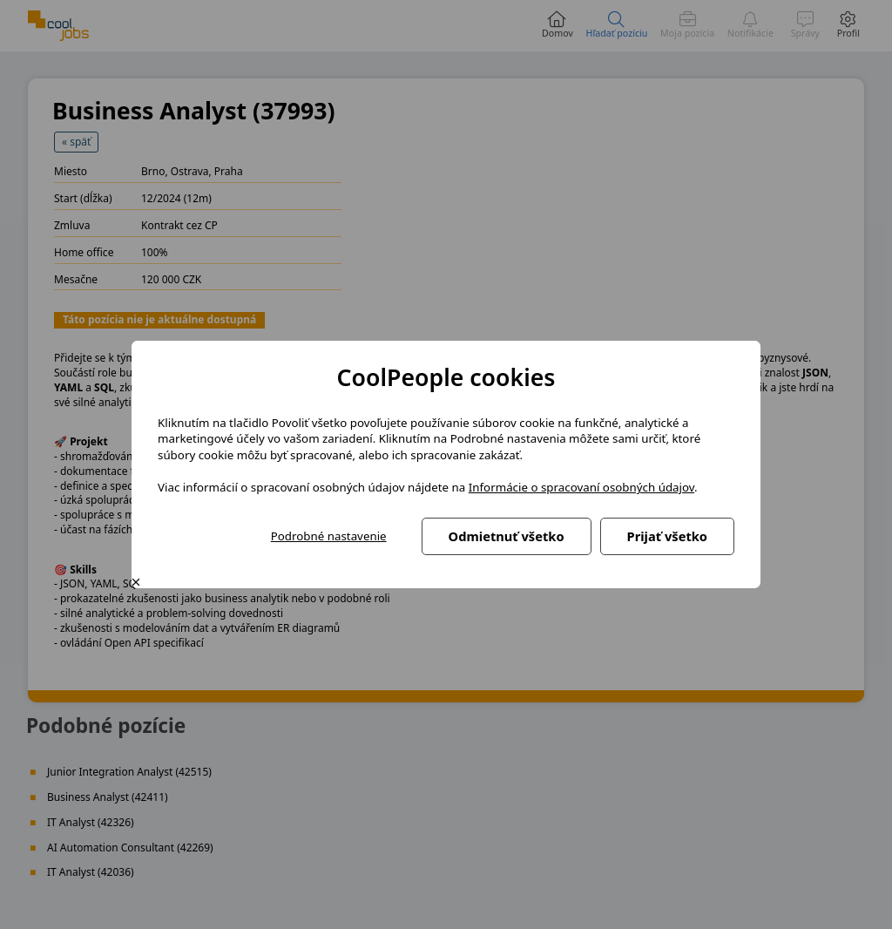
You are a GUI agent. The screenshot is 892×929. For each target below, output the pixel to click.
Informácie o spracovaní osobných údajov (581, 487)
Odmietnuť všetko (506, 536)
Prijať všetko (667, 536)
